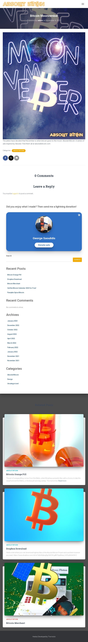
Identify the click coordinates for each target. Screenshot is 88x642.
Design (10, 379)
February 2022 (12, 347)
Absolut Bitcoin (18, 150)
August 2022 (12, 334)
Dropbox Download (14, 279)
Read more (62, 481)
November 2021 (13, 360)
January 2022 (12, 352)
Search (9, 256)
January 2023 (12, 321)
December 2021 (13, 356)
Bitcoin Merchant (13, 284)
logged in (15, 193)
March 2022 (11, 343)
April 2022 (11, 338)
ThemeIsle (51, 637)
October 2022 (12, 330)
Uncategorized (13, 383)
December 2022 (13, 325)
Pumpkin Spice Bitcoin (15, 292)
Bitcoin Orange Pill (14, 275)
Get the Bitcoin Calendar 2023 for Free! (21, 288)
